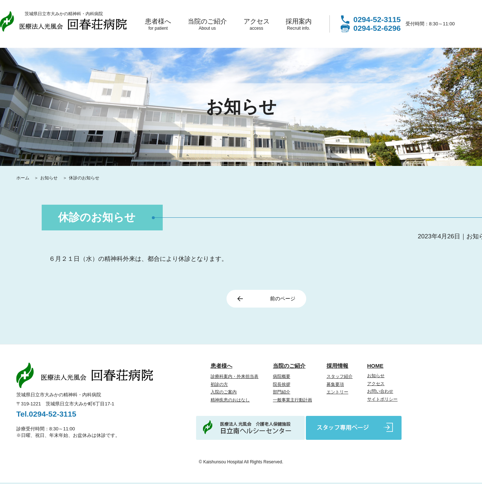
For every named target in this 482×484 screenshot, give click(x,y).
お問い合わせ (380, 392)
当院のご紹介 (207, 24)
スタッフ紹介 (340, 377)
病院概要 (281, 377)
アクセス (256, 24)
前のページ (280, 299)
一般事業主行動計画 (292, 401)
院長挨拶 (281, 385)
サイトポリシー (382, 400)
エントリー (337, 393)
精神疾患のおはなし (230, 401)
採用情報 (337, 367)
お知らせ (49, 177)
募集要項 (335, 385)
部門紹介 (281, 393)
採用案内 (298, 24)
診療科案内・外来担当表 (234, 377)
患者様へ (158, 24)
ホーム (23, 177)
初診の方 (219, 385)
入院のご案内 (224, 393)
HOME (375, 367)
